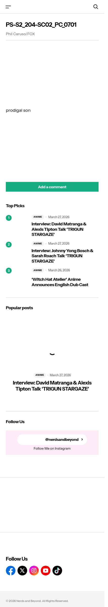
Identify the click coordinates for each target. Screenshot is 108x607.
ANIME (37, 216)
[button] (8, 6)
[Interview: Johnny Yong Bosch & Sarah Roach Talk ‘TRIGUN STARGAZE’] (17, 253)
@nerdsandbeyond (62, 439)
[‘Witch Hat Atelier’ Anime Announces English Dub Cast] (17, 279)
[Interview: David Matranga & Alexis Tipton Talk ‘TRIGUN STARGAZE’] (17, 226)
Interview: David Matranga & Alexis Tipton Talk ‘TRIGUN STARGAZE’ (59, 229)
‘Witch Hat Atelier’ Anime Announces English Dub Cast (60, 282)
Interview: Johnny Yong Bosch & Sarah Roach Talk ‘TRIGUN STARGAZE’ (62, 256)
